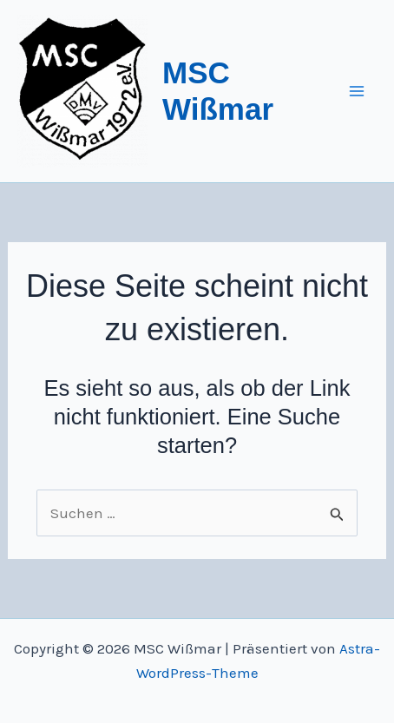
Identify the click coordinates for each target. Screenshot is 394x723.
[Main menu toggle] (358, 91)
